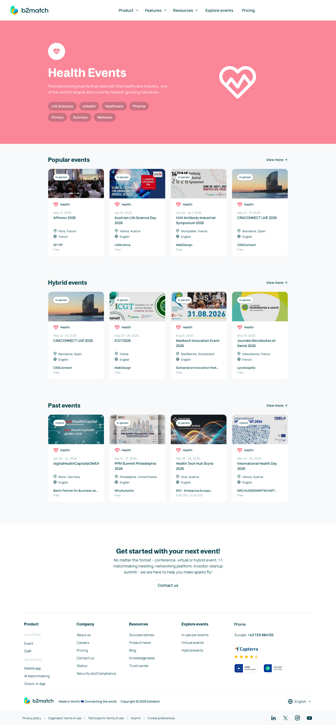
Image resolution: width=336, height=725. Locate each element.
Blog (132, 650)
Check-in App (34, 683)
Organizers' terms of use (64, 718)
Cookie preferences (161, 718)
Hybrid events (192, 650)
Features (156, 10)
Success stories (141, 635)
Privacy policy (31, 718)
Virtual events (193, 642)
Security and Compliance (96, 673)
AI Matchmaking (37, 676)
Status (82, 665)
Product (129, 10)
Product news (140, 642)
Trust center (139, 665)
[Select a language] (300, 701)
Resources (186, 10)
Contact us (168, 585)
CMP (28, 651)
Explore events (219, 10)
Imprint (136, 718)
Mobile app (32, 668)
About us (84, 635)
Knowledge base (142, 658)
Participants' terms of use (106, 718)
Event (28, 643)
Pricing (248, 10)
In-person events (195, 635)
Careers (83, 642)
